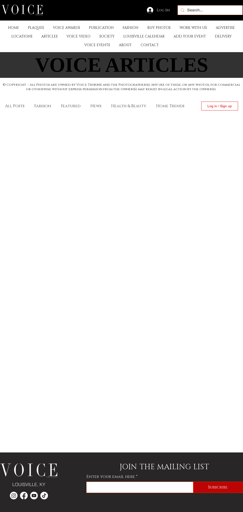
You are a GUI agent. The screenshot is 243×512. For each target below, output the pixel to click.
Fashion (42, 106)
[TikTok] (44, 495)
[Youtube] (34, 495)
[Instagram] (8, 261)
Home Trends (170, 106)
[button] (101, 27)
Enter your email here (111, 477)
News (95, 106)
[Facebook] (8, 251)
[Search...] (209, 10)
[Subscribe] (218, 487)
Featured (71, 106)
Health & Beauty (128, 106)
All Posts (14, 106)
